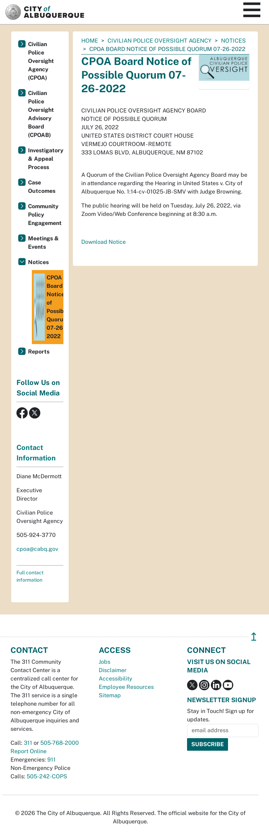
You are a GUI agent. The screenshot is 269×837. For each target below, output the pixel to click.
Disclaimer (112, 670)
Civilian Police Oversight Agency (160, 40)
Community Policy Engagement (45, 214)
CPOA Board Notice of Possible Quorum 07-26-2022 (48, 307)
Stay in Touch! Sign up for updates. (220, 715)
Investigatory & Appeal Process (45, 158)
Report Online (29, 751)
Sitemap (110, 695)
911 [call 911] (51, 759)
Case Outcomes (41, 186)
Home (89, 40)
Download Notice (103, 242)
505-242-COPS (47, 776)
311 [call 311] (28, 743)
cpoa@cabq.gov (37, 549)
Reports (38, 351)
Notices (233, 40)
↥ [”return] (253, 636)
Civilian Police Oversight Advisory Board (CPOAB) (41, 114)
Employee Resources (126, 687)
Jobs (104, 661)
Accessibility (115, 678)
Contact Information (36, 452)
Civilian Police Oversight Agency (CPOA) (41, 61)
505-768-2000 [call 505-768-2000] (59, 743)
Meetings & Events (43, 242)
